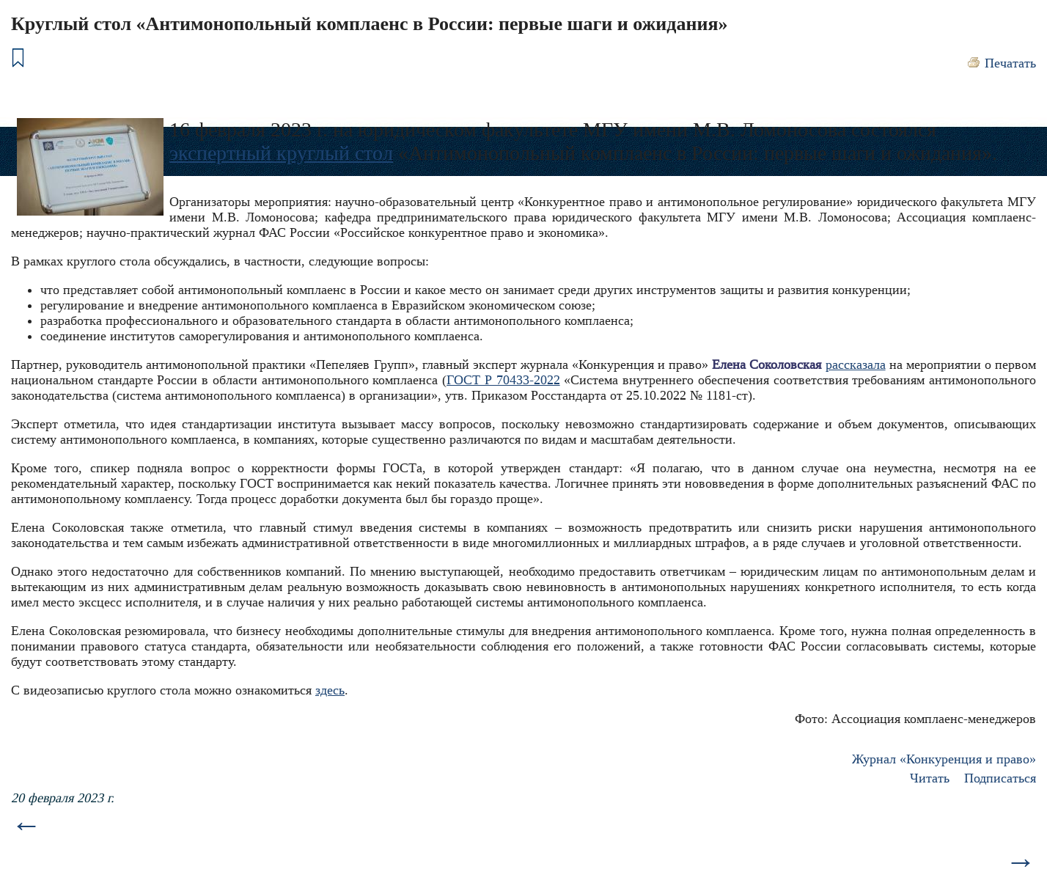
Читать (929, 778)
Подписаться (1000, 778)
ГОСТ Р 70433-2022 (503, 380)
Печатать (1010, 63)
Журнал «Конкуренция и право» (944, 759)
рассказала (856, 364)
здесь (330, 690)
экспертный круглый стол (281, 153)
